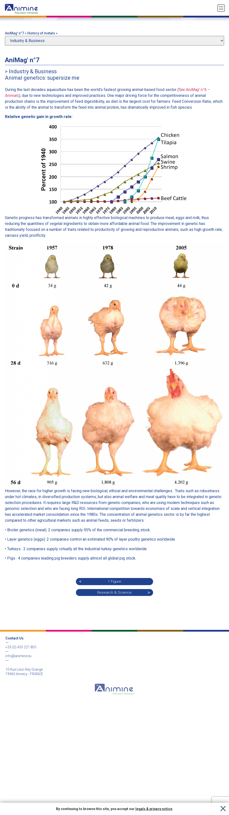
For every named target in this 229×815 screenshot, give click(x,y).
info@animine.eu (18, 656)
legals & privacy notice (153, 809)
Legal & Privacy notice (114, 724)
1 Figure (114, 581)
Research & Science (114, 592)
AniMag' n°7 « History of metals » (31, 33)
